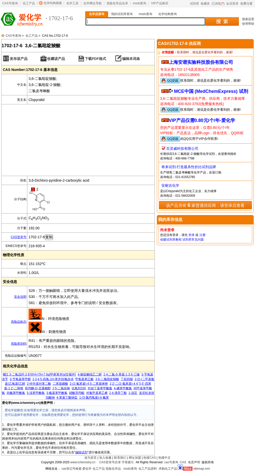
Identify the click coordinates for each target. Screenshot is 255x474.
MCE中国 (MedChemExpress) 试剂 (211, 91)
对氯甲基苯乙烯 (97, 393)
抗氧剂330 (79, 388)
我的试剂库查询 (122, 14)
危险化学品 (113, 468)
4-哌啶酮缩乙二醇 (90, 374)
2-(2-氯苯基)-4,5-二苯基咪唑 (89, 383)
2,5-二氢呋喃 (61, 388)
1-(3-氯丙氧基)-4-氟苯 (94, 397)
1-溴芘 (133, 393)
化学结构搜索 (53, 3)
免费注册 (246, 3)
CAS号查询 (10, 3)
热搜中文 (164, 457)
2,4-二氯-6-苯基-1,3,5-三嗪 (122, 374)
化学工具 (72, 3)
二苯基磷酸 (60, 383)
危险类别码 (18, 343)
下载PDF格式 (95, 59)
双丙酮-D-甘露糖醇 (38, 388)
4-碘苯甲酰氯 (123, 388)
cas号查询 (171, 462)
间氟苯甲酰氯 (16, 393)
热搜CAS (149, 457)
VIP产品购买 (159, 3)
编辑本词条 (131, 59)
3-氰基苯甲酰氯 (57, 393)
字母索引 (128, 462)
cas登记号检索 (71, 468)
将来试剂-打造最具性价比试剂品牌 (188, 167)
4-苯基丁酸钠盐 (67, 397)
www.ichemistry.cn (82, 462)
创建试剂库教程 (171, 239)
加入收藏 (105, 457)
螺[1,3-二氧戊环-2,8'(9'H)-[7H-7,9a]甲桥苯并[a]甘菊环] (39, 374)
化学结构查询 (167, 14)
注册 (202, 235)
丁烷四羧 (127, 379)
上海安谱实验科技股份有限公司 (201, 62)
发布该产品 (19, 59)
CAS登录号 (18, 237)
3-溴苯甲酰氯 (36, 393)
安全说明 (20, 296)
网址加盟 (135, 457)
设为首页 (90, 457)
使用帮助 (248, 24)
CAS (183, 462)
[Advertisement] (78, 140)
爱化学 (87, 468)
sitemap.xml (201, 468)
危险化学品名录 (117, 3)
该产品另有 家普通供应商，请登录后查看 (205, 205)
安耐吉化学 (170, 185)
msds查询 (139, 3)
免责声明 (194, 462)
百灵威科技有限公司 (182, 148)
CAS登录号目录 (110, 462)
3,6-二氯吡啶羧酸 (107, 379)
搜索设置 (248, 19)
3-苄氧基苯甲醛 (20, 379)
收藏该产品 (56, 59)
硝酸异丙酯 (76, 393)
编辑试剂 (81, 452)
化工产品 (29, 3)
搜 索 (222, 21)
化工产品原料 (147, 468)
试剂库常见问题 (193, 239)
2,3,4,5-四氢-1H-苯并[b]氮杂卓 (52, 379)
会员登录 (232, 3)
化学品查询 (96, 14)
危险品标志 (18, 321)
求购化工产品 (168, 468)
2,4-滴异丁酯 (118, 393)
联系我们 (120, 457)
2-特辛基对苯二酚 (39, 383)
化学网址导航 (92, 3)
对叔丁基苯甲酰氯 (100, 388)
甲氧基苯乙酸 (84, 379)
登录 (191, 235)
